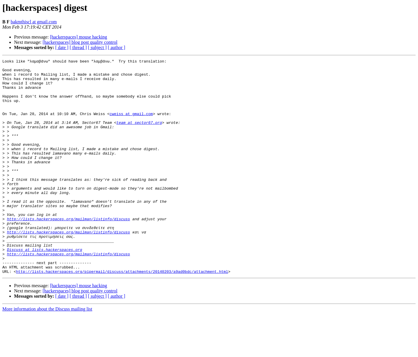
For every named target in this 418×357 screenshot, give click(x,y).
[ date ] (61, 47)
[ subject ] (97, 47)
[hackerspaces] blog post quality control (80, 42)
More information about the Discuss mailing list (47, 351)
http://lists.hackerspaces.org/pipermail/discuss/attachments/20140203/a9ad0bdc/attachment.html (122, 314)
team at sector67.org (139, 135)
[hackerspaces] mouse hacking (78, 36)
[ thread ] (78, 47)
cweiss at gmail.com (131, 125)
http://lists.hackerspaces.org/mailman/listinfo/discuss (68, 251)
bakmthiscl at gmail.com (34, 21)
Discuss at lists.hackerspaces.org (44, 288)
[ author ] (116, 47)
